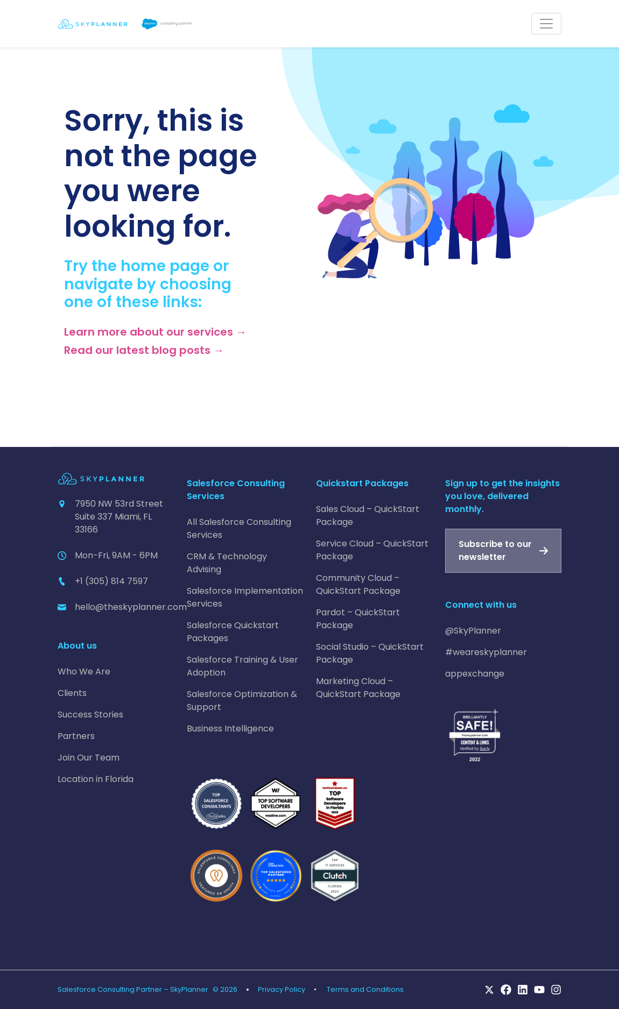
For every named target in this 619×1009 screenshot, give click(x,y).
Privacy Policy (281, 989)
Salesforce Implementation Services (245, 597)
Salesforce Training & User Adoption (242, 666)
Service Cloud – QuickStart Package (372, 550)
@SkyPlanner (473, 630)
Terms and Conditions (365, 989)
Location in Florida (95, 779)
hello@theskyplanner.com (131, 607)
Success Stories (90, 714)
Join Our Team (88, 757)
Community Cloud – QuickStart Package (358, 584)
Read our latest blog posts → (144, 350)
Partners (76, 736)
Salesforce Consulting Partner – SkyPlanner (133, 989)
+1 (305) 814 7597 (111, 581)
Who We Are (84, 671)
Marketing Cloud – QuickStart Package (358, 687)
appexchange (474, 673)
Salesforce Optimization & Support (242, 700)
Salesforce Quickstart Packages (233, 631)
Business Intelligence (230, 728)
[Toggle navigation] (546, 23)
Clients (72, 693)
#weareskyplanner (486, 652)
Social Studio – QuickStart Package (370, 653)
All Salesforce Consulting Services (239, 528)
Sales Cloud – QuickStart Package (367, 515)
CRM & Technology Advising (227, 562)
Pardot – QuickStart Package (358, 618)
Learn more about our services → (155, 331)
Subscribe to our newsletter (495, 550)
